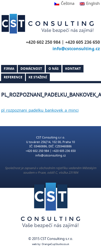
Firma (9, 68)
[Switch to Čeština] (64, 4)
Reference (13, 77)
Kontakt (73, 68)
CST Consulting (48, 23)
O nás (53, 68)
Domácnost (31, 68)
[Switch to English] (88, 4)
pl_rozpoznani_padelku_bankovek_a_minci (40, 110)
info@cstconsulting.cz (76, 49)
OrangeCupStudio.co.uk (55, 244)
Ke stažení (38, 77)
